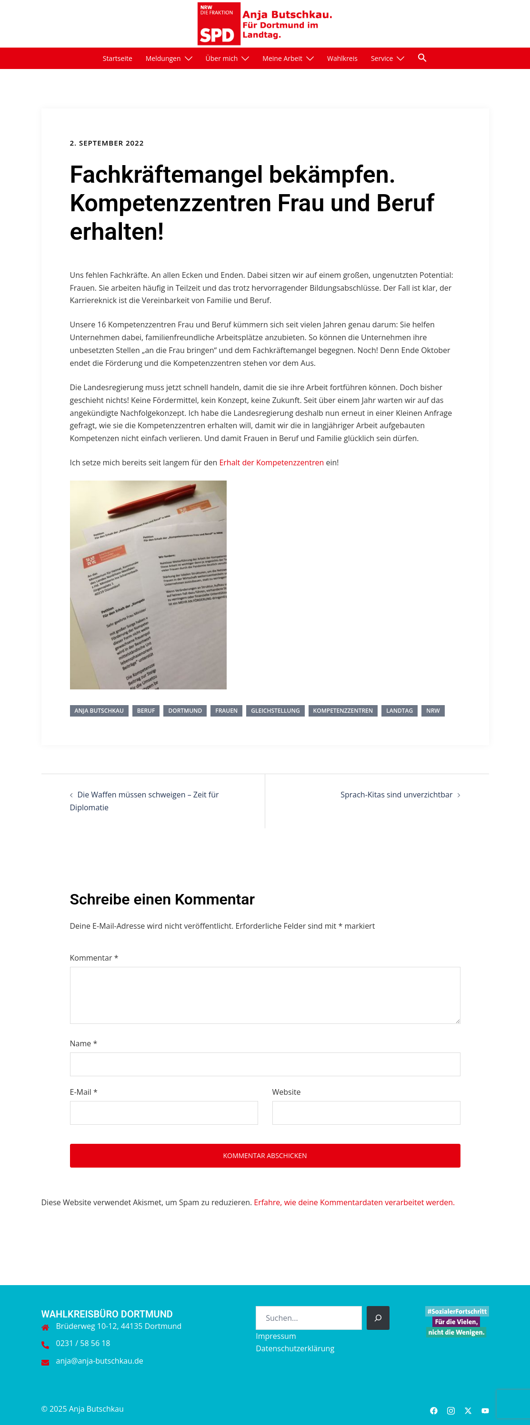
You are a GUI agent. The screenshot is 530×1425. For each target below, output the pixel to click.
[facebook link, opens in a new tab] (434, 1409)
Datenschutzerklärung (295, 1348)
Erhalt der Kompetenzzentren (272, 462)
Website (286, 1092)
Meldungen (163, 58)
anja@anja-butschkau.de (99, 1361)
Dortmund (185, 711)
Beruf (146, 711)
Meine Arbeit (282, 58)
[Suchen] (378, 1318)
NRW (433, 711)
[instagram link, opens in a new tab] (451, 1409)
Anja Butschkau (99, 711)
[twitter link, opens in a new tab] (468, 1409)
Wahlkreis (342, 58)
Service (382, 58)
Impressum (276, 1336)
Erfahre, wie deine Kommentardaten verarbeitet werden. (354, 1202)
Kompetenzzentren (343, 711)
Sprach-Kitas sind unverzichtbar (396, 794)
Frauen (226, 711)
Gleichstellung (275, 711)
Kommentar (94, 958)
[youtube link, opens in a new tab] (485, 1409)
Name (84, 1043)
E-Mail (84, 1092)
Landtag (399, 711)
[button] (422, 57)
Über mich (222, 58)
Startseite (117, 58)
